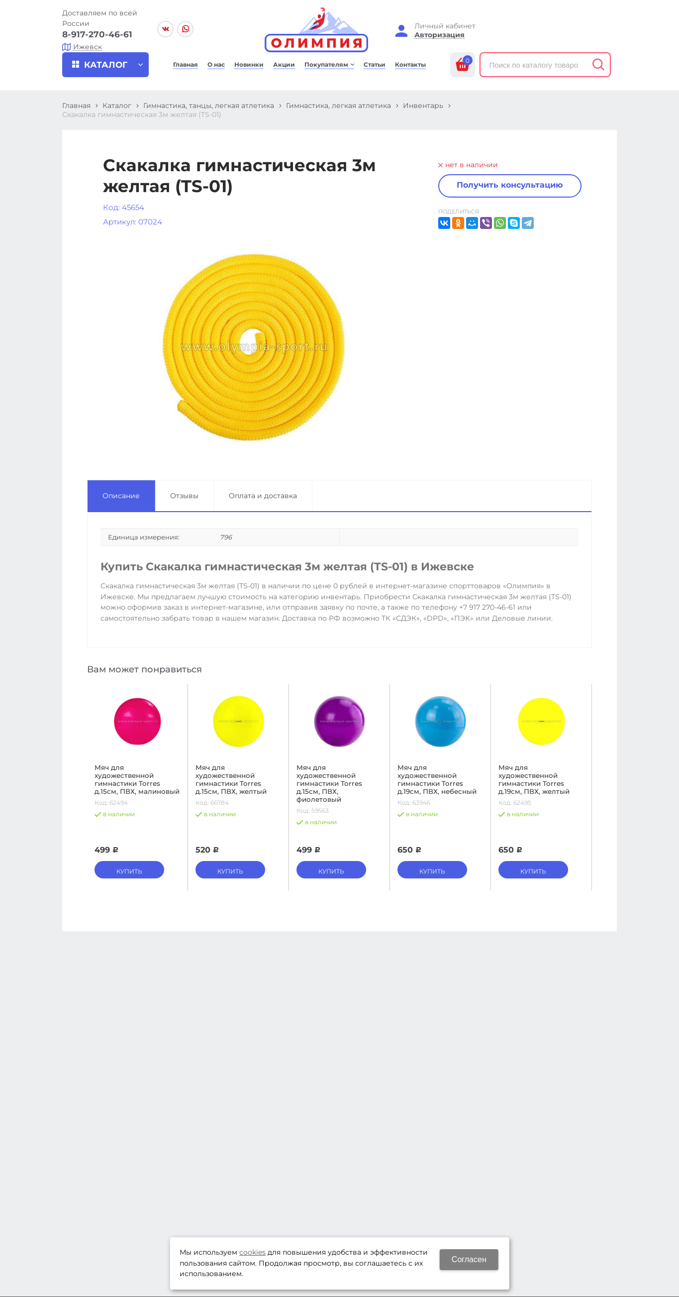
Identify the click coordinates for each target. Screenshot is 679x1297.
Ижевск (87, 47)
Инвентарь (423, 105)
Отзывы (184, 495)
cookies (252, 1252)
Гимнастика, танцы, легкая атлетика (208, 105)
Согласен (469, 1259)
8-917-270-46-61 (97, 34)
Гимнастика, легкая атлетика (338, 105)
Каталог (116, 105)
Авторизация (439, 35)
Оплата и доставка (263, 495)
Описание (121, 495)
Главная (76, 105)
